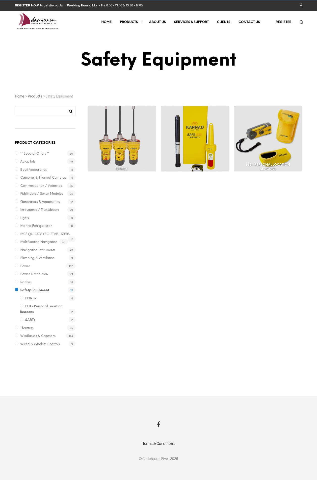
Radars (25, 282)
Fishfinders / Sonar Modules (41, 193)
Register (283, 22)
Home (106, 22)
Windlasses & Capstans (37, 336)
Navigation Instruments (37, 250)
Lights (24, 218)
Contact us (249, 22)
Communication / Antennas (41, 186)
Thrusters (26, 328)
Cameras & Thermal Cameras (43, 177)
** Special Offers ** (34, 153)
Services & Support (191, 22)
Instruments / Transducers (39, 210)
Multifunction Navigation (38, 242)
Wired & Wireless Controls (40, 344)
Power (25, 266)
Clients (223, 22)
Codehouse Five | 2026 (160, 459)
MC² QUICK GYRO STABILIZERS (45, 234)
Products (129, 22)
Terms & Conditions (158, 443)
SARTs (30, 320)
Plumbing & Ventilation (37, 258)
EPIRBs (30, 298)
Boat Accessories (33, 169)
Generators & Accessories (40, 202)
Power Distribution (34, 274)
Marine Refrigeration (36, 226)
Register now (27, 5)
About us (157, 22)
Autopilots (27, 161)
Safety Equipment (34, 290)
